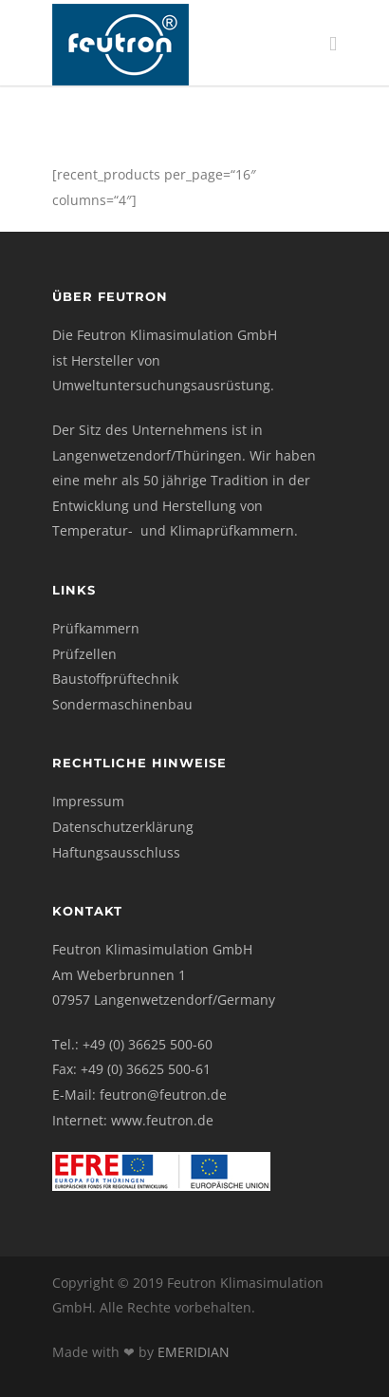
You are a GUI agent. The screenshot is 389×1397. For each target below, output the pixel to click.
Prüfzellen (84, 654)
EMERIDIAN (193, 1352)
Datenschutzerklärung (123, 827)
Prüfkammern (95, 628)
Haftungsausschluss (116, 852)
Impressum (88, 801)
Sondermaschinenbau (122, 704)
